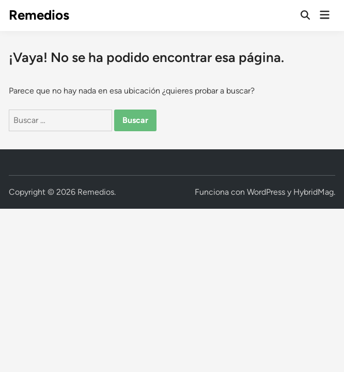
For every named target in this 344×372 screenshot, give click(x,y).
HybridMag (313, 192)
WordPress (266, 192)
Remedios (39, 15)
